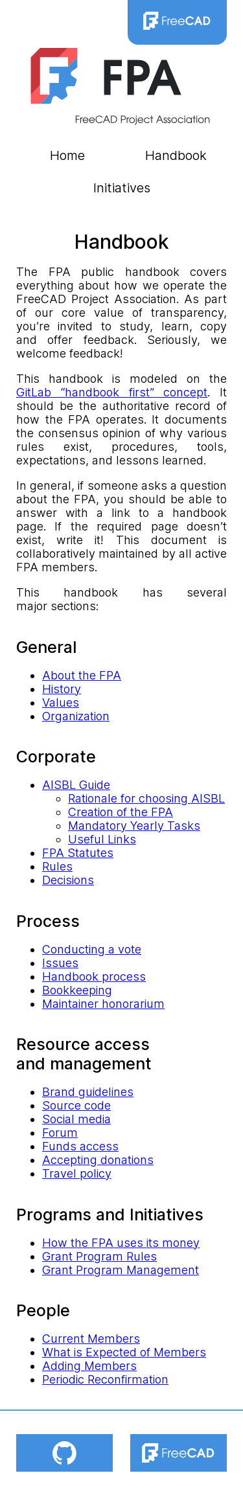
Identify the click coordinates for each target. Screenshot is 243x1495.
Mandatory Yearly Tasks (134, 825)
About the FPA (81, 675)
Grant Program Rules (99, 1256)
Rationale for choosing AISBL (146, 798)
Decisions (68, 880)
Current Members (91, 1338)
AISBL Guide (76, 785)
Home (67, 155)
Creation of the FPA (120, 812)
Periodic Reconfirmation (105, 1379)
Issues (60, 963)
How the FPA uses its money (121, 1243)
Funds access (80, 1146)
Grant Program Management (120, 1270)
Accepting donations (98, 1160)
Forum (60, 1132)
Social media (76, 1119)
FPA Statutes (77, 853)
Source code (76, 1105)
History (61, 689)
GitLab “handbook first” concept (111, 392)
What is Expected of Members (124, 1352)
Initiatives (121, 188)
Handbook (176, 155)
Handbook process (94, 976)
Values (60, 702)
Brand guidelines (87, 1092)
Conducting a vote (91, 949)
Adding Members (89, 1366)
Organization (76, 716)
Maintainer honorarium (103, 1003)
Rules (57, 866)
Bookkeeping (77, 990)
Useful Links (102, 839)
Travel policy (76, 1173)
